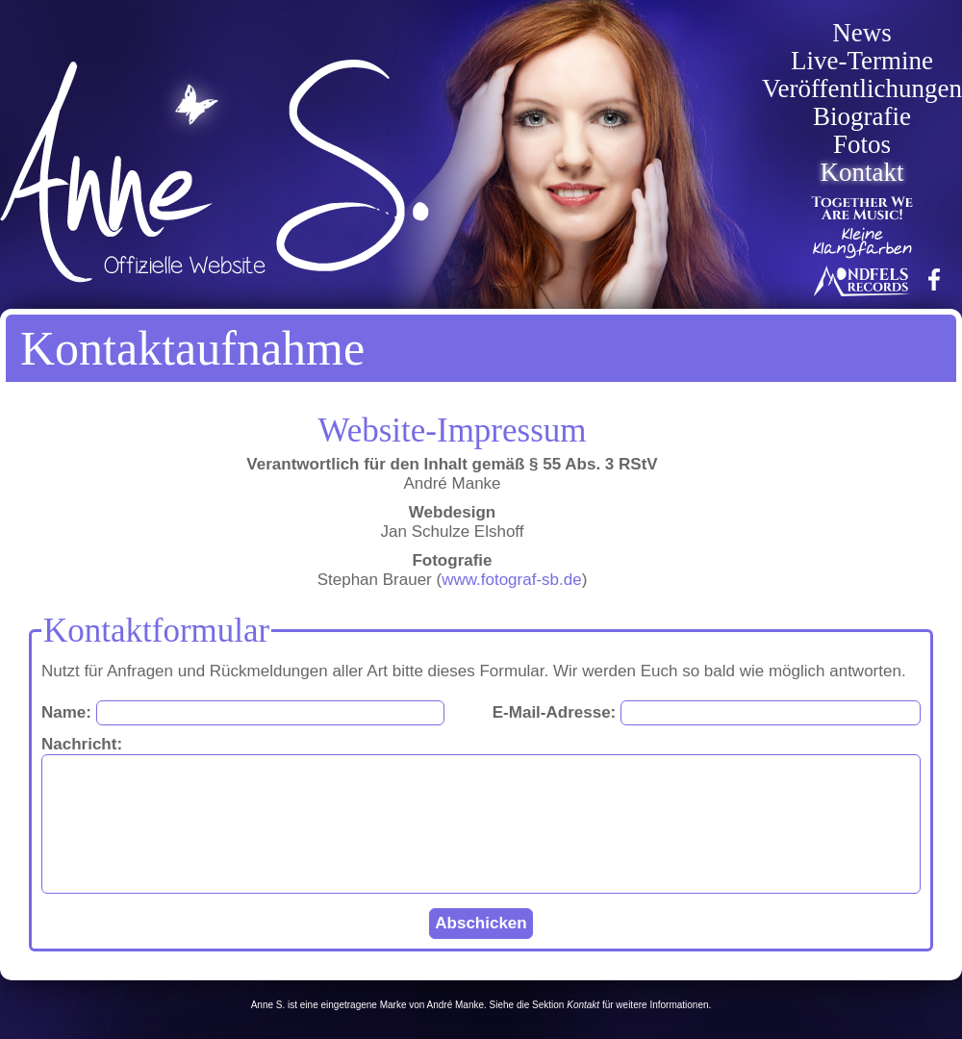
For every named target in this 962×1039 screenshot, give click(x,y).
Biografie (862, 117)
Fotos (862, 145)
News (862, 33)
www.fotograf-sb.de (512, 579)
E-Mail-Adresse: (554, 712)
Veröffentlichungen (862, 89)
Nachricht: (81, 744)
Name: (66, 712)
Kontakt (862, 173)
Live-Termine (862, 61)
